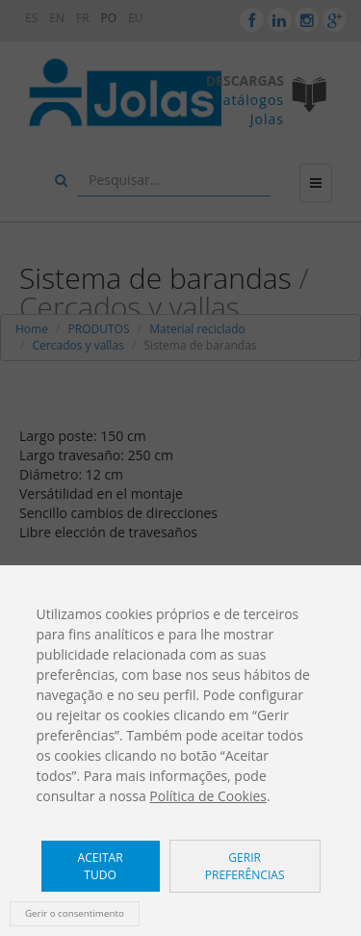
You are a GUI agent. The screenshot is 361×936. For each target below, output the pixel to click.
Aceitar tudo (100, 865)
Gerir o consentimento (74, 913)
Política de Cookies (208, 796)
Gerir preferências (245, 865)
